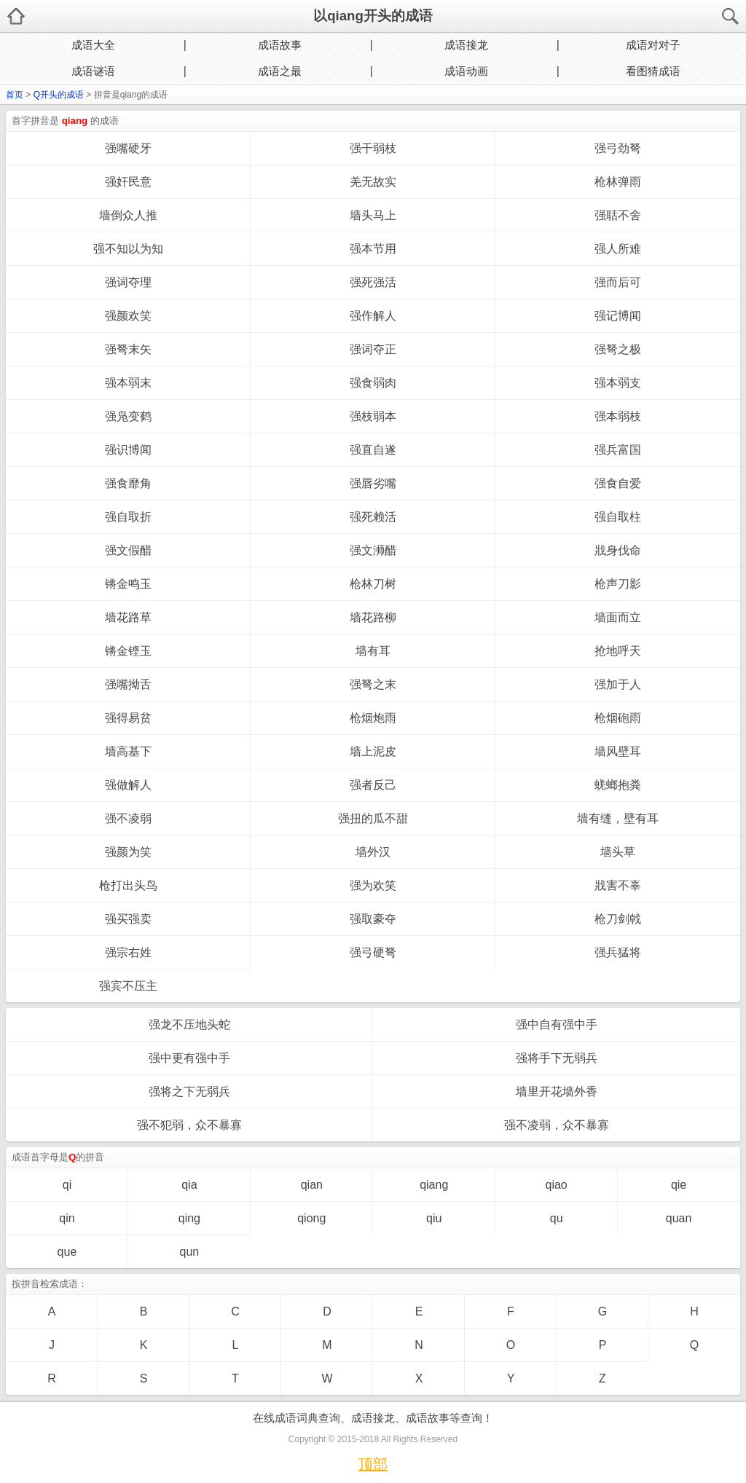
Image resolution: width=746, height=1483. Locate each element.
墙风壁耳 (617, 751)
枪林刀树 (373, 584)
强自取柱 (617, 517)
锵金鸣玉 (128, 584)
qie (678, 1185)
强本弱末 (128, 383)
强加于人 (617, 684)
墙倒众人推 (128, 215)
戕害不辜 (617, 885)
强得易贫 (128, 718)
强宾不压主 (128, 986)
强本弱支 (617, 383)
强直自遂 (373, 450)
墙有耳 (373, 651)
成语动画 (466, 71)
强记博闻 (617, 316)
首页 (14, 95)
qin (66, 1218)
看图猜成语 (653, 71)
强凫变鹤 (128, 416)
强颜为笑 (128, 852)
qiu (433, 1218)
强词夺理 (128, 282)
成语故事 (280, 45)
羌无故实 (373, 182)
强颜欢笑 (128, 316)
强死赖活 (373, 517)
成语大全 (93, 45)
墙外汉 (373, 852)
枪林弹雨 (617, 182)
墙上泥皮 (373, 751)
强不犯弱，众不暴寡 (189, 1125)
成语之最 (280, 71)
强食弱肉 (373, 383)
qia (189, 1185)
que (67, 1252)
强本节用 (373, 249)
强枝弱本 (373, 416)
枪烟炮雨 (373, 718)
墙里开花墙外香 (556, 1091)
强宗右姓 (128, 952)
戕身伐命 (617, 550)
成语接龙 (466, 45)
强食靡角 (128, 483)
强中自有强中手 (556, 1024)
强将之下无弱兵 (189, 1091)
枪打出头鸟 (128, 885)
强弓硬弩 (373, 952)
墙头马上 (373, 215)
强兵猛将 (617, 952)
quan (679, 1218)
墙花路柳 (373, 617)
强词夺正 (373, 349)
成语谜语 (93, 71)
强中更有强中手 (189, 1058)
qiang (434, 1185)
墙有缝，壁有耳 (618, 818)
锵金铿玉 (128, 651)
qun (190, 1252)
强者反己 (373, 785)
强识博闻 (128, 450)
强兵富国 (617, 450)
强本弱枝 (617, 416)
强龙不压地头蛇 (189, 1024)
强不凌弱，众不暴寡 (556, 1125)
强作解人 (373, 316)
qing (189, 1218)
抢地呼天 (617, 651)
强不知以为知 (128, 249)
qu (556, 1218)
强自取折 (128, 517)
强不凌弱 (128, 818)
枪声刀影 (617, 584)
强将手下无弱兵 (556, 1058)
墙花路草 (128, 617)
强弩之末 (373, 684)
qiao (557, 1185)
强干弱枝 (373, 148)
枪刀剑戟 (617, 919)
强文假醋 (128, 550)
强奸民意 (128, 182)
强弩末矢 (128, 349)
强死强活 (373, 282)
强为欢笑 (373, 885)
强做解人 (128, 785)
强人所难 (617, 249)
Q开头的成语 (59, 95)
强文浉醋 (373, 550)
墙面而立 (617, 617)
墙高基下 (128, 751)
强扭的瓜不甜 (373, 818)
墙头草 (617, 852)
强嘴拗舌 (128, 684)
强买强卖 (128, 919)
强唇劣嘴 (373, 483)
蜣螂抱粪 (617, 785)
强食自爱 (617, 483)
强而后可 (617, 282)
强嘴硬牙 (128, 148)
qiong (311, 1218)
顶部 (373, 1464)
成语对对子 (653, 45)
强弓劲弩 (617, 148)
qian (312, 1185)
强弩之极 (617, 349)
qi (67, 1185)
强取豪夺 (373, 919)
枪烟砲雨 (617, 718)
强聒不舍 (617, 215)
